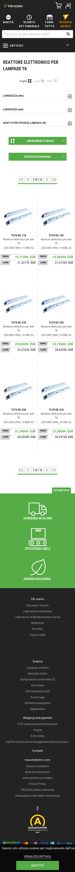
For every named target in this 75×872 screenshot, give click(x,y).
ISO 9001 (37, 629)
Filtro (50, 81)
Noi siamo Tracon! (37, 605)
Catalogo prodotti (38, 667)
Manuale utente (37, 673)
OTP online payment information (37, 724)
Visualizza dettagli (37, 856)
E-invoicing (37, 735)
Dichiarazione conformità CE (37, 679)
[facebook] (38, 809)
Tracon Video (37, 634)
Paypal (37, 730)
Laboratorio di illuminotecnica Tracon (38, 617)
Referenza (37, 623)
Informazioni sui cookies (38, 777)
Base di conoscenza (37, 772)
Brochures (37, 685)
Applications (37, 709)
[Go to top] (21, 179)
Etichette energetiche (38, 703)
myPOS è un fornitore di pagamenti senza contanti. (37, 741)
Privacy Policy (37, 783)
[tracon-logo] (13, 6)
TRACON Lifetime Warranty (37, 789)
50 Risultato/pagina (44, 156)
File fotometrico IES (38, 691)
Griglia (23, 81)
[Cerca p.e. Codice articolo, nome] (37, 34)
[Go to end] (53, 179)
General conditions (37, 766)
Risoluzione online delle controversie (37, 795)
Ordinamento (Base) (37, 140)
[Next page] (46, 179)
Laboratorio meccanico (37, 611)
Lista (37, 81)
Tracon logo (37, 697)
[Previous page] (28, 179)
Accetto (37, 865)
